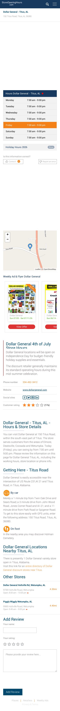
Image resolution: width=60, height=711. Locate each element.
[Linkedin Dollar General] (37, 397)
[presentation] (27, 682)
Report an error (47, 161)
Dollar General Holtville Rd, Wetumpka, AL (24, 585)
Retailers (27, 700)
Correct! (13, 161)
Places (15, 700)
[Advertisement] (30, 57)
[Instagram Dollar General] (33, 397)
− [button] (8, 239)
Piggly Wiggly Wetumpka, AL (17, 601)
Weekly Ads (42, 700)
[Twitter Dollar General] (29, 397)
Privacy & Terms (30, 704)
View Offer (21, 326)
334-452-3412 (30, 382)
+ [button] (8, 234)
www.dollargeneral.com (35, 390)
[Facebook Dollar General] (24, 397)
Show (51, 147)
